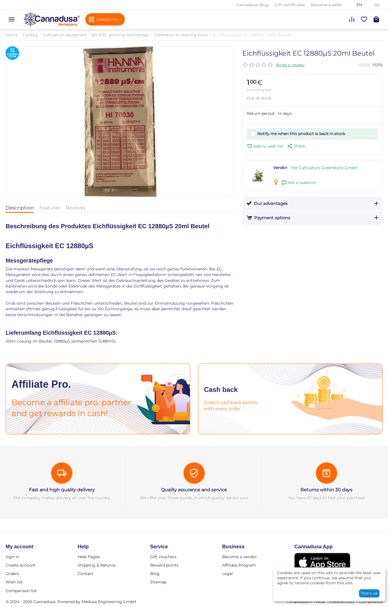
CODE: (365, 65)
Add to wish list (265, 146)
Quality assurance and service (194, 489)
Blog (155, 573)
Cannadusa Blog (252, 4)
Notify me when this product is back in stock (301, 133)
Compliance (371, 601)
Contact (85, 573)
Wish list (14, 582)
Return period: (261, 113)
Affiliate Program (239, 565)
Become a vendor (239, 556)
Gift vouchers (163, 556)
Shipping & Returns (97, 565)
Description (20, 208)
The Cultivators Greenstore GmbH (324, 167)
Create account (21, 565)
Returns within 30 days (326, 489)
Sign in (12, 556)
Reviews (75, 208)
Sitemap (158, 582)
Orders (12, 573)
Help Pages (89, 556)
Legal (227, 573)
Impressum (300, 601)
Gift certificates (290, 4)
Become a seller (326, 4)
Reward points (164, 565)
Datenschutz (342, 601)
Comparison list (21, 590)
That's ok (369, 593)
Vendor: (280, 167)
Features (49, 208)
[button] (295, 146)
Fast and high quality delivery (62, 489)
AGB (320, 601)
